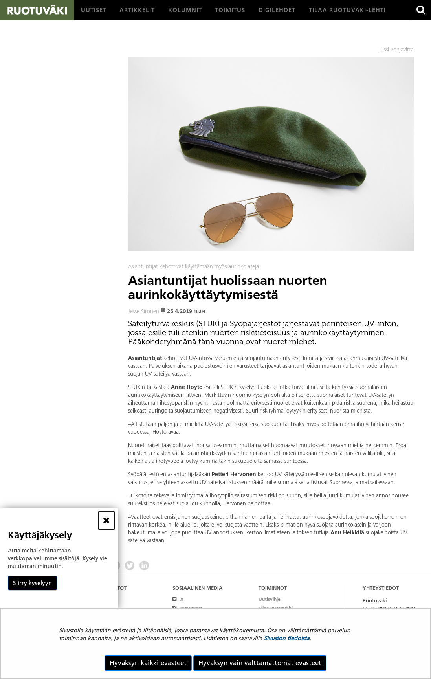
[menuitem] (93, 10)
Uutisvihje (270, 599)
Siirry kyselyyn (32, 583)
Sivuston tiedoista (287, 638)
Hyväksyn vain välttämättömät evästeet (259, 663)
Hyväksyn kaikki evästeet (148, 663)
